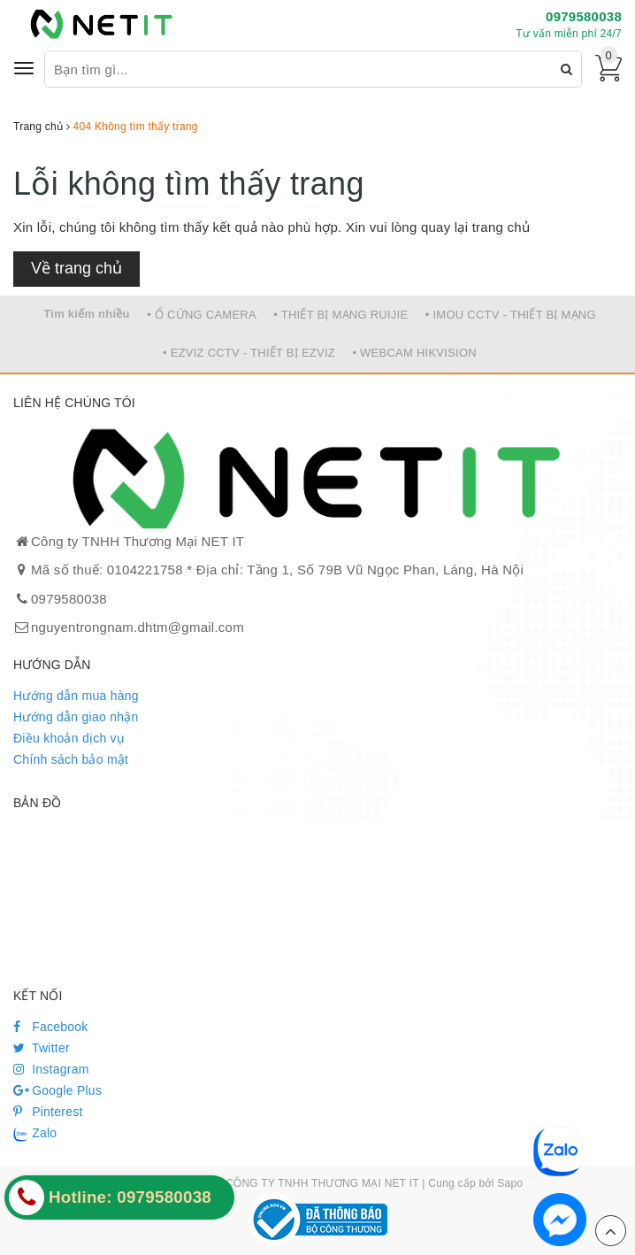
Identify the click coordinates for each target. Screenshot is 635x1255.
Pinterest (48, 1112)
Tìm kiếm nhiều (86, 313)
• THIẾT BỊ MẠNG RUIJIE (340, 314)
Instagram (51, 1069)
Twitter (41, 1048)
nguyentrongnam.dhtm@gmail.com (137, 627)
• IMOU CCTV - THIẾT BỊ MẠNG (510, 314)
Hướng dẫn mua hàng (76, 696)
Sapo (510, 1183)
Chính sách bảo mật (70, 759)
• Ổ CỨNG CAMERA (201, 314)
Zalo (35, 1134)
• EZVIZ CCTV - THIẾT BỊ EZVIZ (249, 352)
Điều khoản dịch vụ (69, 738)
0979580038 (584, 16)
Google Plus (57, 1090)
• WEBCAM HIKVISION (414, 352)
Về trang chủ (76, 268)
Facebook (50, 1027)
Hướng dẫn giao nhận (76, 717)
